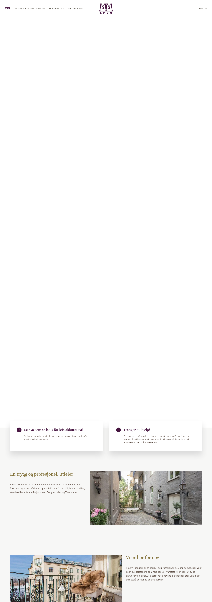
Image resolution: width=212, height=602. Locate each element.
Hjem (7, 9)
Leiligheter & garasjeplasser (29, 9)
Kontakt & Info (75, 9)
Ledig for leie (56, 9)
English (203, 9)
